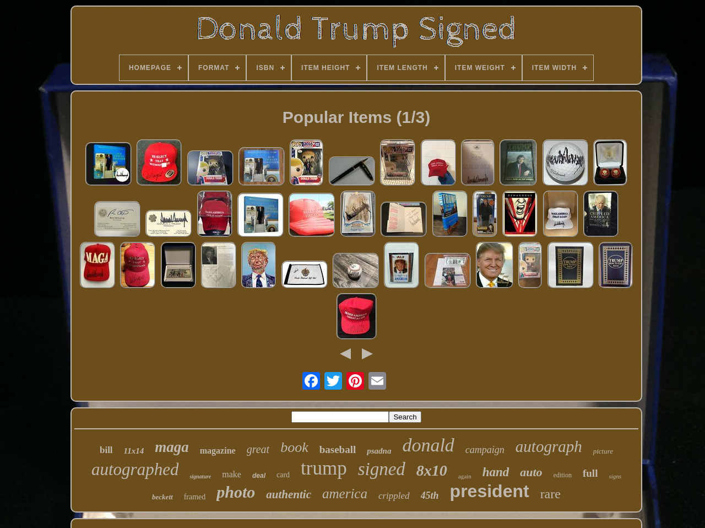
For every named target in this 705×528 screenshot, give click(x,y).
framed (195, 497)
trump (324, 468)
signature (200, 476)
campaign (485, 449)
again (464, 476)
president (489, 491)
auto (531, 472)
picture (603, 451)
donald (428, 445)
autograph (549, 446)
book (294, 447)
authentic (288, 494)
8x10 (431, 470)
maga (172, 447)
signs (615, 476)
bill (106, 450)
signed (381, 469)
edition (563, 475)
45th (430, 495)
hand (495, 472)
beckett (162, 497)
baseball (337, 449)
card (283, 475)
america (344, 493)
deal (258, 475)
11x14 (134, 450)
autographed (134, 469)
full (590, 473)
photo (235, 492)
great (258, 449)
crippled (394, 496)
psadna (379, 450)
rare (550, 494)
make (231, 474)
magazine (218, 450)
